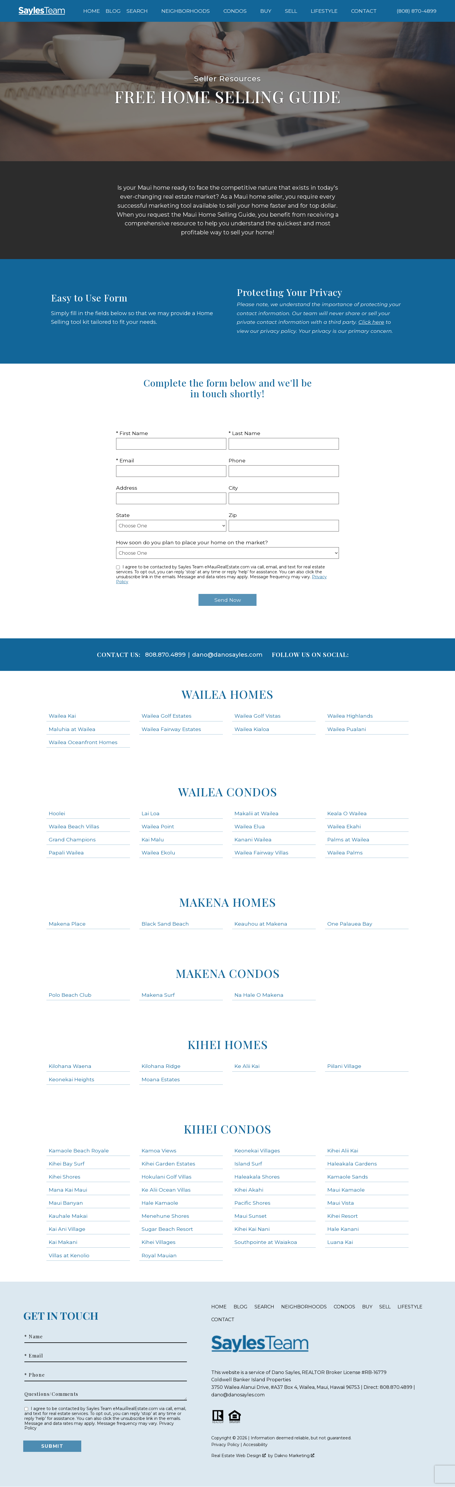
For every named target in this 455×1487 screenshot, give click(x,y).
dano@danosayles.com (227, 654)
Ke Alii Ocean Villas (166, 1190)
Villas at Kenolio (69, 1255)
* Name (33, 1336)
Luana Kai (340, 1242)
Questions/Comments (51, 1394)
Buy (367, 1307)
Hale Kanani (343, 1229)
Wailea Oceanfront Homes (83, 742)
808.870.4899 (165, 654)
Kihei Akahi (248, 1190)
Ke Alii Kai (246, 1066)
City (233, 488)
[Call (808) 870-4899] (416, 11)
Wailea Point (158, 826)
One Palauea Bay (349, 924)
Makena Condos (228, 973)
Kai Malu (153, 839)
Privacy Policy (225, 1444)
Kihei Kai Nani (252, 1229)
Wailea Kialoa (251, 729)
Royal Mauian (159, 1255)
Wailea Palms (345, 853)
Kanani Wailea (253, 839)
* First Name (132, 433)
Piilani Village (344, 1066)
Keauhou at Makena (260, 924)
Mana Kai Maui (68, 1190)
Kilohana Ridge (161, 1066)
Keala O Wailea (347, 813)
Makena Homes (227, 902)
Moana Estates (161, 1079)
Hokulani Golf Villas (167, 1177)
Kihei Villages (159, 1242)
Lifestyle (410, 1307)
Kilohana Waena (70, 1066)
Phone (237, 460)
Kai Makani (63, 1242)
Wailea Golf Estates (167, 716)
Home (91, 11)
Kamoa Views (159, 1150)
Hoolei (57, 813)
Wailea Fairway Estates (171, 729)
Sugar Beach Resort (167, 1229)
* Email (125, 460)
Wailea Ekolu (158, 853)
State (123, 515)
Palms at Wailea (348, 839)
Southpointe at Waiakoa (265, 1242)
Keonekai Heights (71, 1079)
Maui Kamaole (346, 1190)
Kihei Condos (227, 1128)
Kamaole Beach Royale (79, 1150)
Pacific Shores (252, 1203)
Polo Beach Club (70, 995)
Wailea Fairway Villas (261, 853)
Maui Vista (340, 1203)
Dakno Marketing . (294, 1455)
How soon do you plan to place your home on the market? (192, 542)
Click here (371, 322)
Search (264, 1307)
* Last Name (244, 433)
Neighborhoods (304, 1307)
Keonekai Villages (257, 1150)
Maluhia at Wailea (72, 729)
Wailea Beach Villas (74, 826)
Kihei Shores (64, 1177)
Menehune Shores (165, 1216)
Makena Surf (158, 995)
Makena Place (67, 924)
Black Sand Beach (165, 924)
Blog (113, 11)
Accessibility (255, 1444)
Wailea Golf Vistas (257, 716)
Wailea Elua (249, 826)
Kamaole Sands (347, 1177)
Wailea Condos (227, 791)
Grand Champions (72, 839)
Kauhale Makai (68, 1216)
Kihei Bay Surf (66, 1164)
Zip (233, 515)
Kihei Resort (342, 1216)
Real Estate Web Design (238, 1455)
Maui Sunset (250, 1216)
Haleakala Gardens (352, 1164)
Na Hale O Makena (259, 995)
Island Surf (248, 1164)
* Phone (34, 1375)
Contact (222, 1319)
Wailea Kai (62, 716)
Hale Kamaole (160, 1203)
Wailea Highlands (350, 716)
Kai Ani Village (67, 1229)
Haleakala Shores (257, 1177)
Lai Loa (151, 813)
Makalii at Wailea (256, 813)
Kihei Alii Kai (342, 1150)
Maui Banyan (66, 1203)
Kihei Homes (227, 1044)
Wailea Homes (227, 694)
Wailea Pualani (346, 729)
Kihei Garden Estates (168, 1164)
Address (126, 488)
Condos (344, 1307)
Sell (385, 1307)
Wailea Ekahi (344, 826)
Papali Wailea (66, 853)
